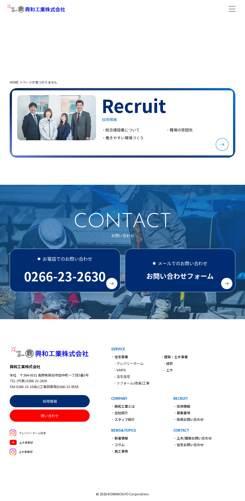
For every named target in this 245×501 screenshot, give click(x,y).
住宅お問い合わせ (190, 446)
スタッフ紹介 (124, 421)
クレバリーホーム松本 (28, 435)
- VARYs (120, 372)
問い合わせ (50, 417)
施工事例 (121, 453)
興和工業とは (124, 408)
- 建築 (168, 365)
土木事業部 (21, 444)
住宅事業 (121, 358)
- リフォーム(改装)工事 (131, 385)
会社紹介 (121, 414)
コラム (119, 446)
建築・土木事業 (176, 358)
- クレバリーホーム (129, 365)
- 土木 (168, 372)
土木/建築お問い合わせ (194, 440)
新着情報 (121, 440)
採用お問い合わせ (190, 421)
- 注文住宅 (122, 378)
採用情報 (50, 403)
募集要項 (183, 414)
